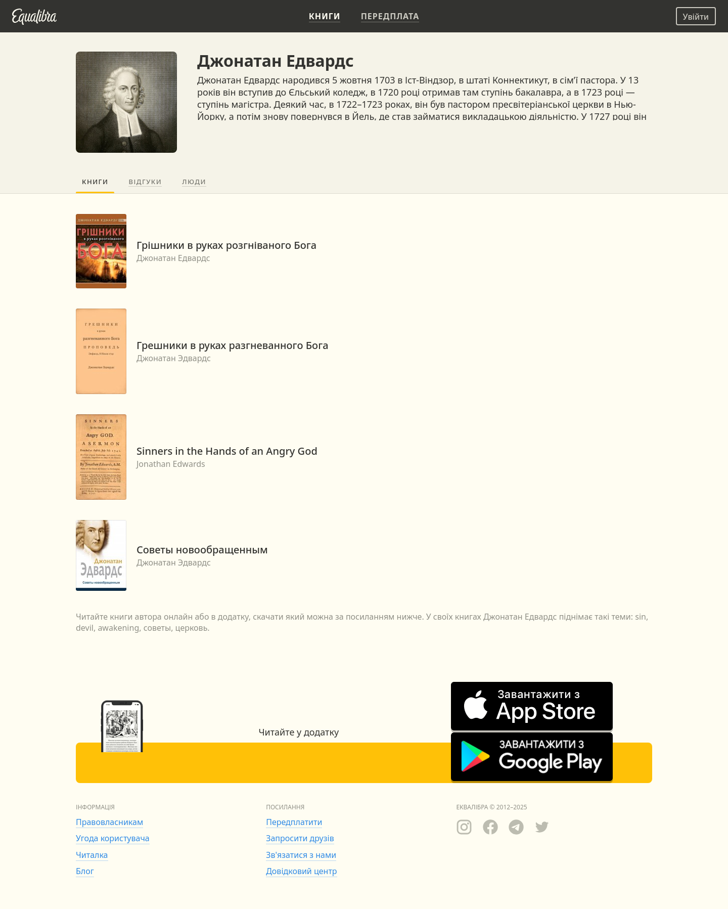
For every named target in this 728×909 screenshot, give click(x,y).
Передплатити (294, 822)
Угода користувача (113, 838)
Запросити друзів (300, 838)
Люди (194, 181)
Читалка (92, 854)
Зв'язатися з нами (301, 854)
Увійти (696, 16)
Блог (85, 871)
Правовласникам (109, 822)
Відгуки (145, 181)
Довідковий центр (301, 871)
